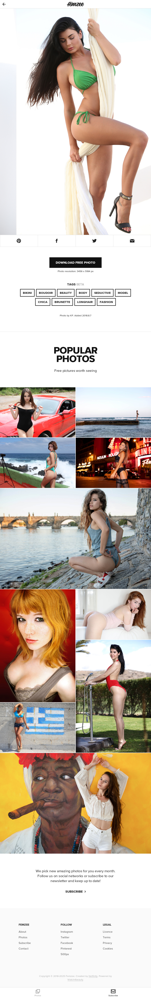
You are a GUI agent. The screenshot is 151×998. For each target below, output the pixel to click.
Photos (23, 937)
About (22, 931)
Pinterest (66, 948)
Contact (23, 948)
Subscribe (75, 891)
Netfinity (93, 976)
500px (65, 954)
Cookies (108, 948)
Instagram (67, 931)
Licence (108, 931)
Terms (106, 937)
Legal (107, 924)
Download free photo (75, 262)
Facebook (67, 942)
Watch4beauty (75, 979)
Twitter (65, 937)
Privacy (107, 942)
